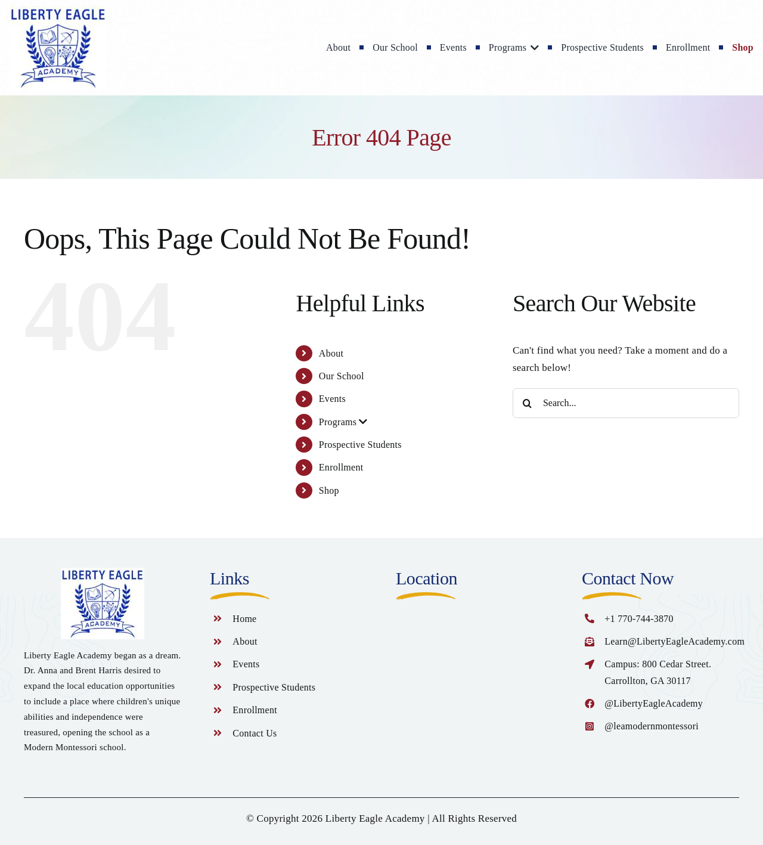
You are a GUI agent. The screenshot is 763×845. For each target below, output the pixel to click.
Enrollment (341, 467)
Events (332, 399)
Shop (329, 490)
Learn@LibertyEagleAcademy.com (674, 641)
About (331, 353)
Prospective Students (360, 444)
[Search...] (626, 403)
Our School (341, 376)
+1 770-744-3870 (639, 619)
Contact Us (254, 733)
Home (244, 619)
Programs (343, 422)
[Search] (527, 403)
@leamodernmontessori (651, 726)
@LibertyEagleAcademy (653, 703)
